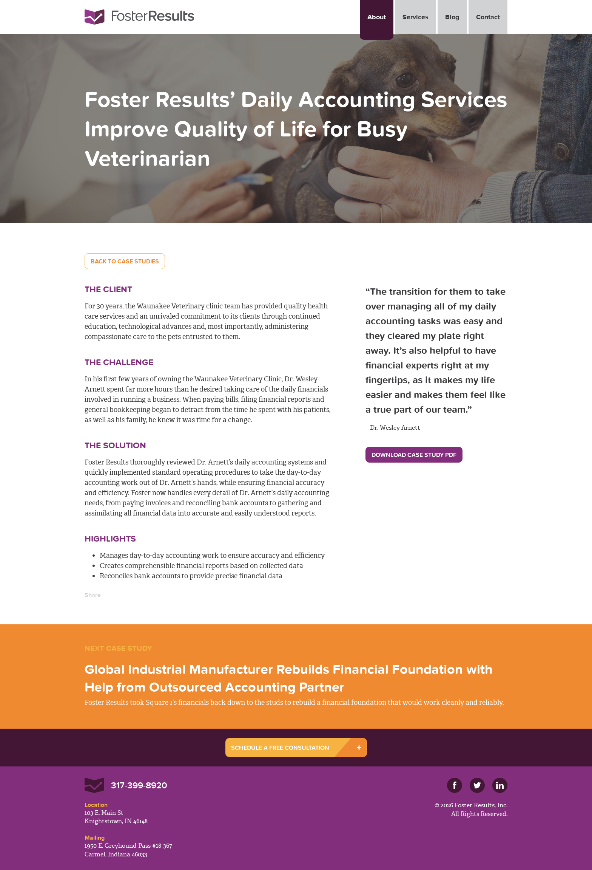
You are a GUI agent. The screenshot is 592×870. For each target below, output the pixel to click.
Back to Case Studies (125, 261)
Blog (452, 16)
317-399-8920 (139, 785)
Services (415, 16)
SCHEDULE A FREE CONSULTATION (280, 747)
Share (93, 595)
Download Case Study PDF (414, 454)
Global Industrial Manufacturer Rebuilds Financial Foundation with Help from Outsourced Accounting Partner (289, 678)
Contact (488, 16)
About (376, 16)
